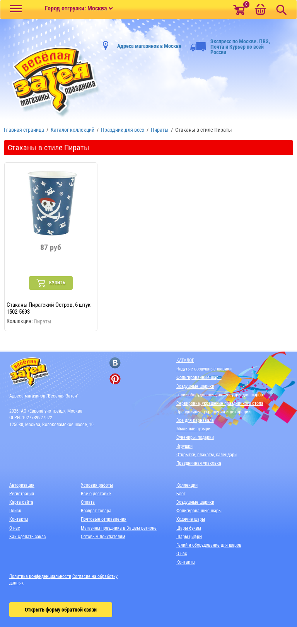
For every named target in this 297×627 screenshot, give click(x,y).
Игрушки (184, 446)
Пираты (42, 321)
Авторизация (21, 485)
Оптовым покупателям (103, 536)
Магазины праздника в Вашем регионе (119, 528)
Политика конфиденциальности (40, 576)
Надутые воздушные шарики (204, 369)
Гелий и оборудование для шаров (208, 545)
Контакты (18, 519)
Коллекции (187, 485)
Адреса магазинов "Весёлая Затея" (44, 396)
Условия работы (97, 485)
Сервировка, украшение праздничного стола (219, 403)
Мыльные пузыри (193, 429)
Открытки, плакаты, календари (206, 454)
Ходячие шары (190, 519)
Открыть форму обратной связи (61, 610)
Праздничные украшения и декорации (213, 412)
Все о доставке (96, 493)
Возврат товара (96, 510)
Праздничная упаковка (198, 463)
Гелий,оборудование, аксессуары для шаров (219, 395)
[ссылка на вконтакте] (115, 363)
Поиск (15, 510)
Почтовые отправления (103, 519)
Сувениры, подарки (195, 437)
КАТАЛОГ (185, 360)
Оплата (88, 502)
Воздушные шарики (195, 386)
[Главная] (52, 82)
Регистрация (21, 493)
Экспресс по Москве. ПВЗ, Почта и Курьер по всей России (230, 47)
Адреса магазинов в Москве (149, 46)
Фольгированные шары (199, 377)
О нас (14, 528)
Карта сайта (21, 502)
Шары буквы (188, 528)
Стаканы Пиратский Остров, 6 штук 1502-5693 (48, 308)
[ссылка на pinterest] (115, 378)
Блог (180, 493)
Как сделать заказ (27, 536)
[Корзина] (260, 10)
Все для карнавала (195, 420)
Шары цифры (189, 536)
